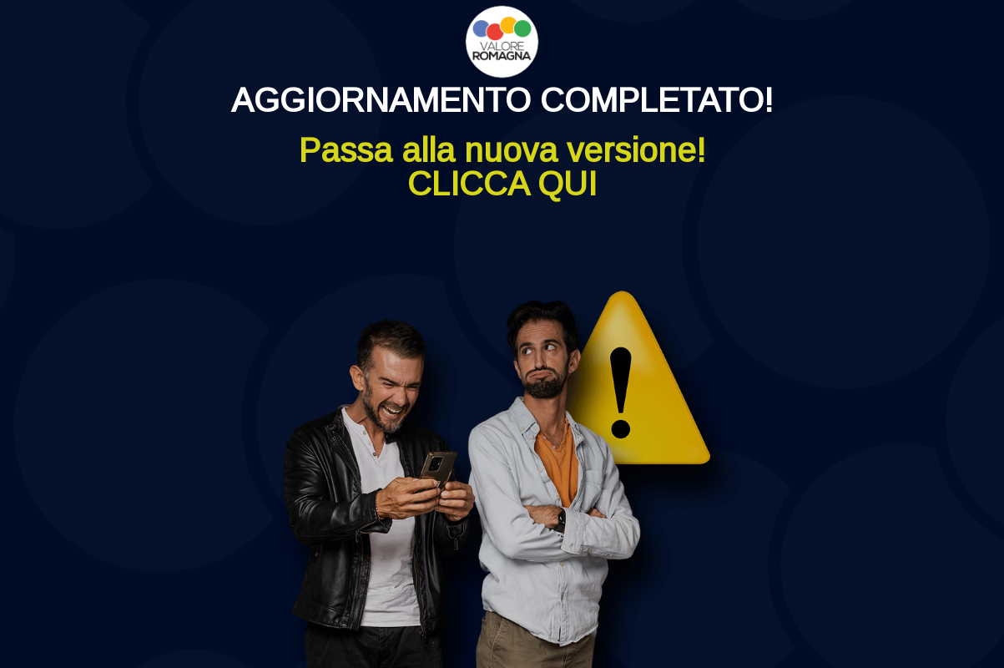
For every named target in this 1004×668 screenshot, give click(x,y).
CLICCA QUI (502, 183)
